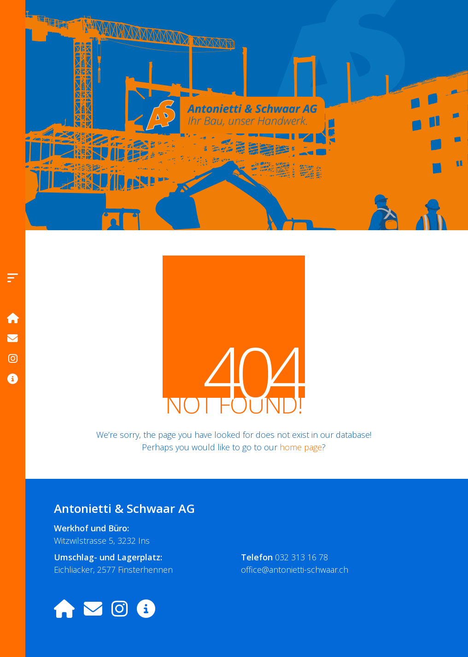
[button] (12, 277)
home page (301, 447)
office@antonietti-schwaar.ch (294, 569)
